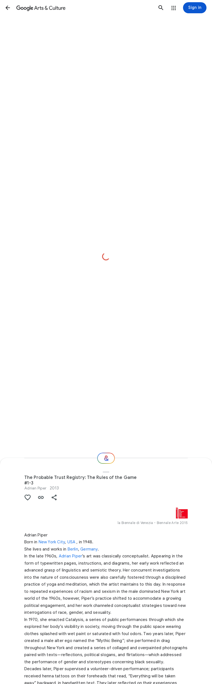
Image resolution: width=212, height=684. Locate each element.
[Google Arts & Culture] (84, 7)
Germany (88, 549)
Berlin (73, 549)
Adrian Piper (35, 488)
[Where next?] (106, 458)
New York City (52, 541)
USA (71, 541)
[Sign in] (194, 7)
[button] (7, 7)
